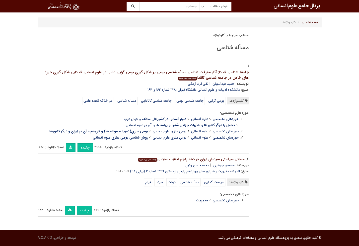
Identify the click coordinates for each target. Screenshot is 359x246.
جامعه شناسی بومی (190, 100)
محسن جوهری (223, 165)
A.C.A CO (45, 238)
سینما (159, 182)
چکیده (85, 147)
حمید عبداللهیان (223, 83)
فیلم (148, 182)
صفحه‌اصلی (310, 22)
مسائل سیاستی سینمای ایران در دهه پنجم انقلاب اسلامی (191, 159)
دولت (172, 182)
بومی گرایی (216, 100)
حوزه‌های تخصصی (226, 119)
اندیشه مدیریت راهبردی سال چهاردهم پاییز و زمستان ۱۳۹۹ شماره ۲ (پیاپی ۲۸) (185, 171)
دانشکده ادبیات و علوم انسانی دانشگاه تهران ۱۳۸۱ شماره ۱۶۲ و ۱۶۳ (193, 89)
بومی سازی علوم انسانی (169, 131)
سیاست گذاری (214, 182)
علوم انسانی (199, 119)
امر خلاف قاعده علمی (98, 100)
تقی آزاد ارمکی (198, 83)
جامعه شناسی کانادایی (156, 100)
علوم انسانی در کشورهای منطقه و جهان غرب (155, 119)
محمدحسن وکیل (197, 165)
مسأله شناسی (126, 100)
